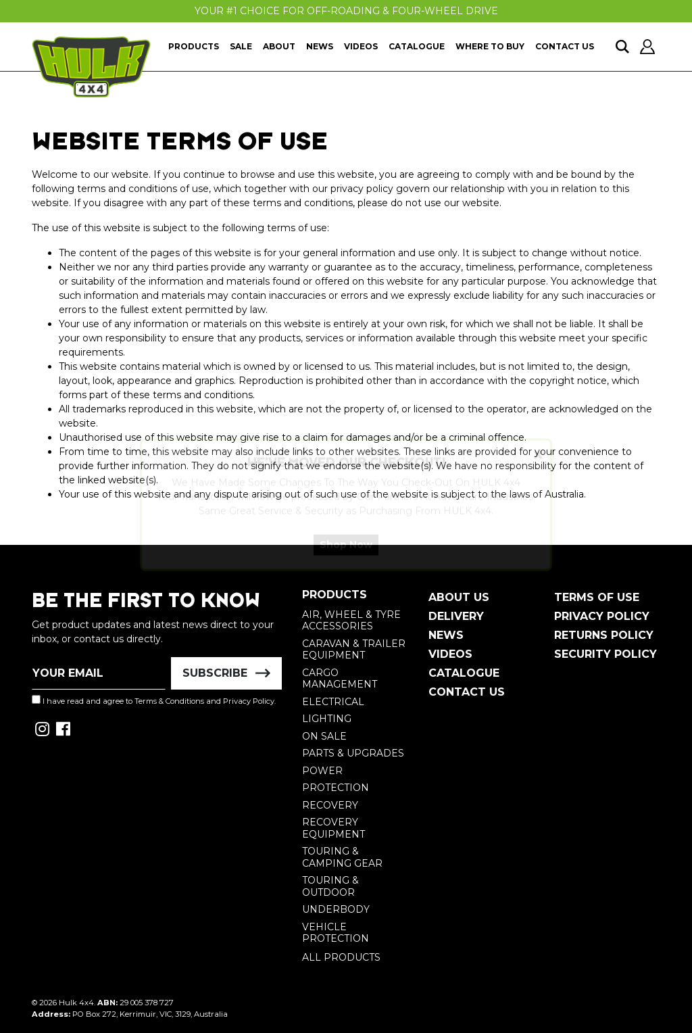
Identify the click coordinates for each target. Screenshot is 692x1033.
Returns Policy (603, 635)
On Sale (324, 736)
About (279, 46)
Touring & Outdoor (330, 886)
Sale (241, 46)
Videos (361, 46)
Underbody (336, 909)
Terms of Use (596, 597)
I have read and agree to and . (154, 700)
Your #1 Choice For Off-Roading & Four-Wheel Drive (346, 11)
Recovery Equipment (333, 828)
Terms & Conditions (169, 701)
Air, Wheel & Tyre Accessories (351, 620)
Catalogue (417, 46)
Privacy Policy (248, 701)
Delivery (456, 616)
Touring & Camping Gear (342, 857)
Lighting (326, 719)
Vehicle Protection (335, 933)
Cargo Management (339, 679)
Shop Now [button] (346, 556)
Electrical (333, 702)
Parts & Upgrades (353, 753)
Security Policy (605, 654)
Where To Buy (489, 46)
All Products (341, 957)
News (319, 46)
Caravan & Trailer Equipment (353, 650)
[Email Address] (99, 673)
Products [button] (193, 46)
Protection (335, 788)
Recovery (330, 805)
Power (322, 771)
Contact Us (564, 46)
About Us (458, 597)
